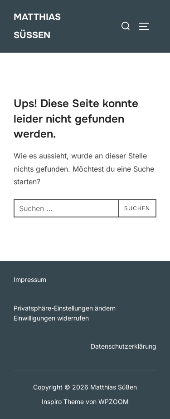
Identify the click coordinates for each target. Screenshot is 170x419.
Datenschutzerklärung (123, 346)
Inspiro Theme (63, 401)
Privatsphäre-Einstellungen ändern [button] (65, 308)
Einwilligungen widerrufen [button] (51, 318)
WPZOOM (113, 401)
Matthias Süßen (37, 26)
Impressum (30, 279)
